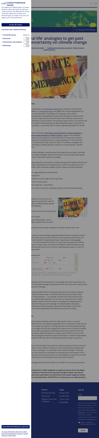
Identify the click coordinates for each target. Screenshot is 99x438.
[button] (8, 35)
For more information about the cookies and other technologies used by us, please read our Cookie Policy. (15, 433)
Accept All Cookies (15, 25)
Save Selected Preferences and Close (16, 427)
